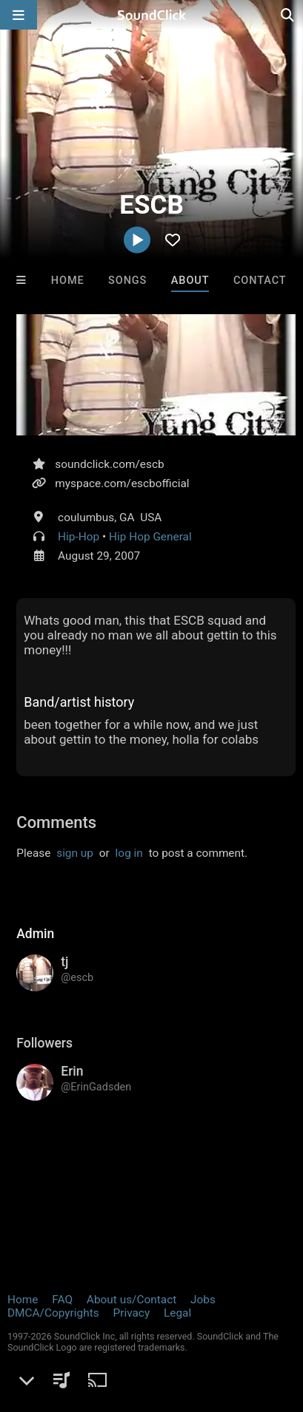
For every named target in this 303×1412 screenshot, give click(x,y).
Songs (127, 280)
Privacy (131, 1313)
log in (129, 853)
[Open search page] (288, 15)
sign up (74, 853)
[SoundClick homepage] (152, 15)
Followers (44, 1043)
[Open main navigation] (18, 15)
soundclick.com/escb (109, 464)
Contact (260, 280)
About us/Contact (131, 1299)
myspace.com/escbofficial (122, 483)
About (190, 280)
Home (67, 280)
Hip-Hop (78, 536)
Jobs (203, 1299)
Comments (56, 822)
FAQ (62, 1299)
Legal (177, 1313)
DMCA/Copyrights (53, 1313)
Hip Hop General (150, 536)
